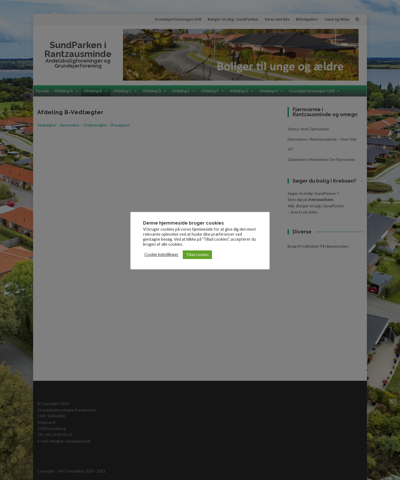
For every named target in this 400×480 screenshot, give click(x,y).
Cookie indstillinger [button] (161, 254)
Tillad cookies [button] (197, 254)
